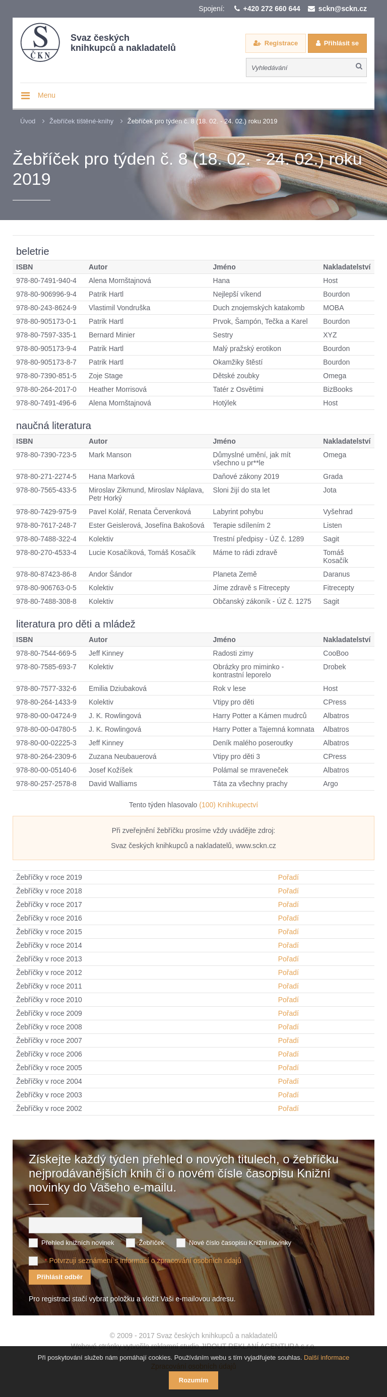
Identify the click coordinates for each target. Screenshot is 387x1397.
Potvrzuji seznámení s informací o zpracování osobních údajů (145, 1260)
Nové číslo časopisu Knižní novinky (240, 1242)
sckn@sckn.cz (342, 9)
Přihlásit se (341, 43)
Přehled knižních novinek (77, 1242)
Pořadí (288, 877)
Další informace (326, 1357)
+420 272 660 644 (271, 9)
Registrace (281, 43)
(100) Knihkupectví (228, 805)
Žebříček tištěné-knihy (81, 121)
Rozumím (194, 1380)
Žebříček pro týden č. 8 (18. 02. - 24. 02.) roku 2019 (202, 121)
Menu (46, 95)
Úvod (27, 121)
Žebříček (151, 1242)
